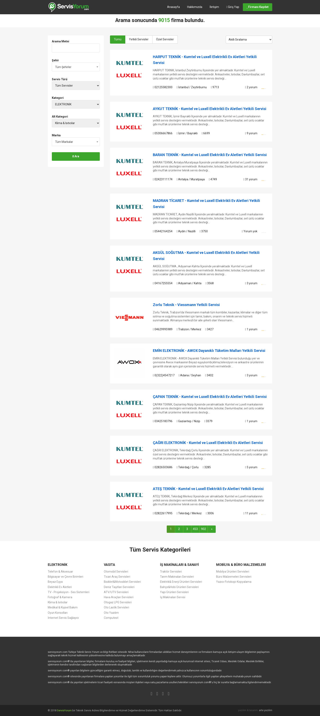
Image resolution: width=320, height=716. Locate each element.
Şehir (55, 60)
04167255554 (162, 283)
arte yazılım (265, 710)
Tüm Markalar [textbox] (64, 141)
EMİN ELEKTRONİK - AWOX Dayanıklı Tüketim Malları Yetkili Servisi (209, 350)
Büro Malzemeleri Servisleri (233, 576)
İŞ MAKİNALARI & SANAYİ (179, 565)
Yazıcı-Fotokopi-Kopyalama (233, 581)
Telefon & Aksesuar (60, 571)
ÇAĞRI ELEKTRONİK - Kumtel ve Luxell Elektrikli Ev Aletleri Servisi (208, 443)
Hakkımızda (194, 7)
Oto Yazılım (111, 612)
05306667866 (162, 133)
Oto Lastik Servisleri (116, 607)
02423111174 (162, 179)
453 (195, 529)
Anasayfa (173, 7)
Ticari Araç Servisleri (117, 576)
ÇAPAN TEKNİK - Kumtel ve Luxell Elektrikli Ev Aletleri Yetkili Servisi (210, 396)
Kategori (58, 97)
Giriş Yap (232, 7)
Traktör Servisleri (171, 571)
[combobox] (76, 67)
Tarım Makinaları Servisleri (177, 576)
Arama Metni (60, 41)
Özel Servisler (165, 39)
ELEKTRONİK (57, 565)
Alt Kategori (60, 116)
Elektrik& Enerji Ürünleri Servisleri (181, 581)
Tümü (117, 39)
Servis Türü (59, 79)
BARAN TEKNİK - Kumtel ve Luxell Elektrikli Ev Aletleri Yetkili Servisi (210, 155)
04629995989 (162, 329)
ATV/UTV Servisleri (116, 592)
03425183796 (162, 421)
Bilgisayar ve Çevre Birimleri (65, 576)
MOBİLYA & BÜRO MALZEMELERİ (241, 565)
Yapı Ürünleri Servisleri (174, 592)
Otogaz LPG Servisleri (118, 602)
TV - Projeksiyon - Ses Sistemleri (68, 592)
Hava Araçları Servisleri (118, 597)
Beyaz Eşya (55, 581)
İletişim (214, 7)
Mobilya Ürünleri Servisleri (232, 571)
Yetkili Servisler (139, 39)
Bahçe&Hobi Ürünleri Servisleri (179, 587)
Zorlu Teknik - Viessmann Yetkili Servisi (186, 305)
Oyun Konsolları (58, 612)
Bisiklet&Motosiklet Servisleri (122, 581)
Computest (111, 617)
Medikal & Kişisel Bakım (63, 607)
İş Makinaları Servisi (172, 597)
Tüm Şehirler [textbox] (63, 67)
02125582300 (162, 87)
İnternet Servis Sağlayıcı (63, 617)
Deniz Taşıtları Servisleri (119, 587)
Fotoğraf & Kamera (60, 597)
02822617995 (162, 513)
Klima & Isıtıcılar (58, 602)
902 (203, 529)
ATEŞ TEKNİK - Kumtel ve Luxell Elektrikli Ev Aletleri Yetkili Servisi (208, 489)
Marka (56, 135)
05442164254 (162, 231)
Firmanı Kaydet (258, 7)
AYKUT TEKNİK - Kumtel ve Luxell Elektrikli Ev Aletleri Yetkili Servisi (209, 109)
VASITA (109, 565)
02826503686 (162, 467)
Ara (75, 156)
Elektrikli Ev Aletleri (60, 587)
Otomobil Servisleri (116, 571)
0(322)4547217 (163, 375)
